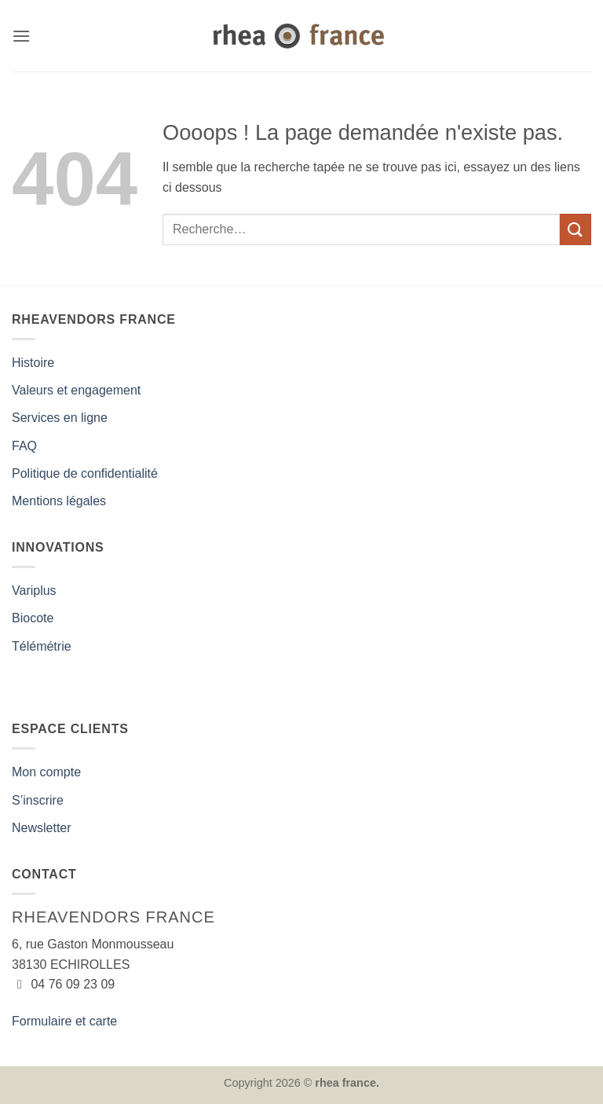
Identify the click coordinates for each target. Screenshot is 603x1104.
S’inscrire (38, 800)
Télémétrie (41, 646)
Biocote (32, 618)
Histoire (33, 362)
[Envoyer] (575, 229)
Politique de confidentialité (85, 473)
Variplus (34, 590)
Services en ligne (60, 417)
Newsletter (41, 827)
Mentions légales (59, 501)
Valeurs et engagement (76, 390)
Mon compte (46, 772)
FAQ (24, 446)
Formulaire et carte (64, 1021)
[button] (21, 36)
